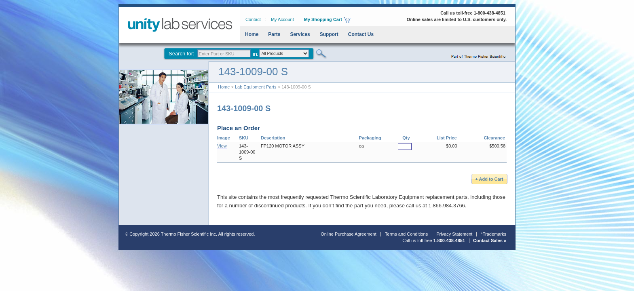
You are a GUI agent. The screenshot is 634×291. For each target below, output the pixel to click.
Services (300, 34)
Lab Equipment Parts (256, 86)
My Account (282, 19)
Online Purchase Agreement (348, 234)
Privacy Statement (454, 234)
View (222, 145)
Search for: (181, 54)
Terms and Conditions (406, 234)
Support (329, 34)
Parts (274, 34)
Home (251, 34)
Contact (253, 19)
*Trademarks (493, 234)
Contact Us (361, 34)
